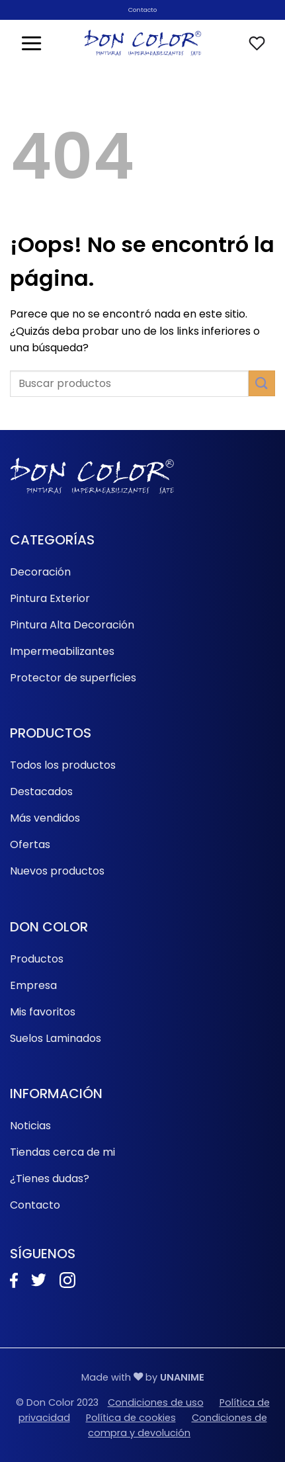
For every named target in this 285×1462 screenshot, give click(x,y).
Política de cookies (131, 1417)
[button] (31, 43)
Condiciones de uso (156, 1402)
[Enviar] (262, 383)
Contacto (142, 9)
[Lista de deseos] (257, 43)
